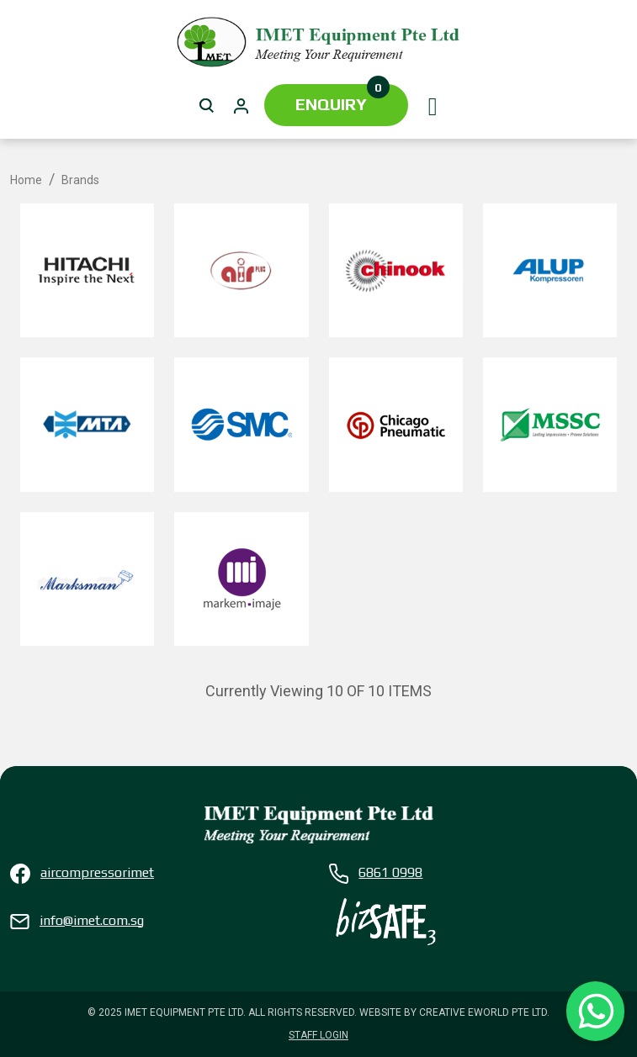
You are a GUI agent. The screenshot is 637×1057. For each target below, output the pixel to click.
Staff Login (318, 1035)
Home (26, 180)
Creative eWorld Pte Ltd (483, 1012)
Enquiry (342, 99)
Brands (80, 180)
